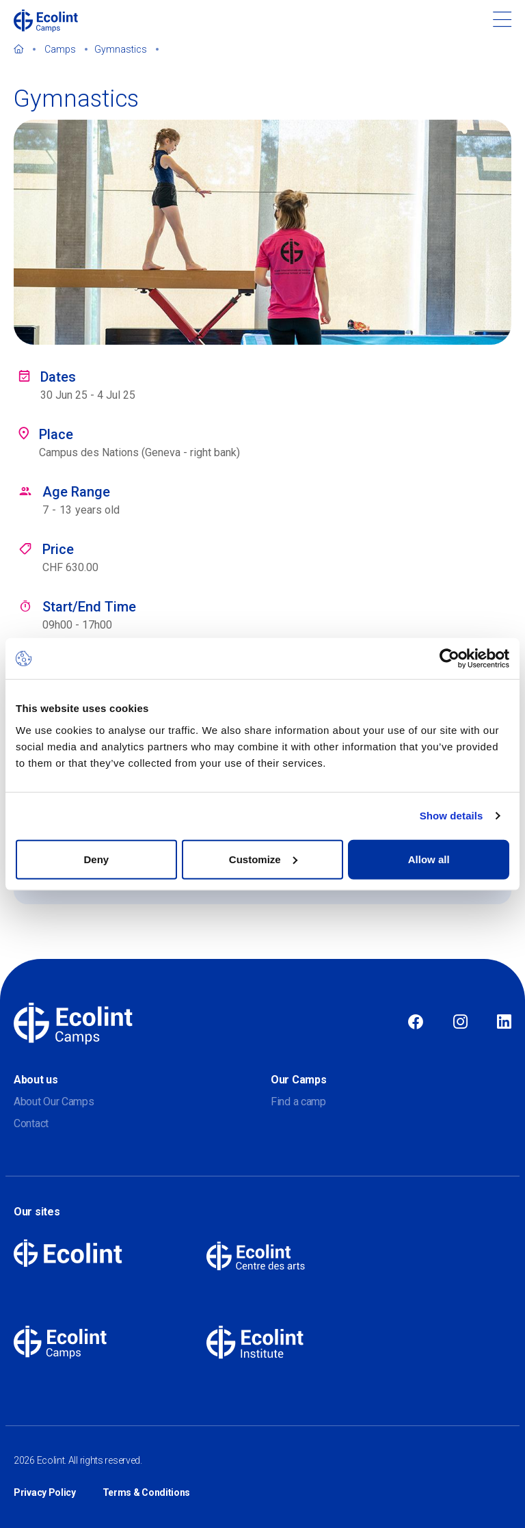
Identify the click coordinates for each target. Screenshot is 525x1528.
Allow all (429, 859)
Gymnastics (120, 49)
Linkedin (504, 1022)
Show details (451, 815)
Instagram (460, 1022)
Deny (96, 859)
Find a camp (298, 1101)
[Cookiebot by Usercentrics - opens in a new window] (449, 658)
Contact (31, 1123)
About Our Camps (54, 1101)
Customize (263, 859)
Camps (60, 49)
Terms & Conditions (147, 1492)
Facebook (415, 1022)
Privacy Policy (45, 1492)
